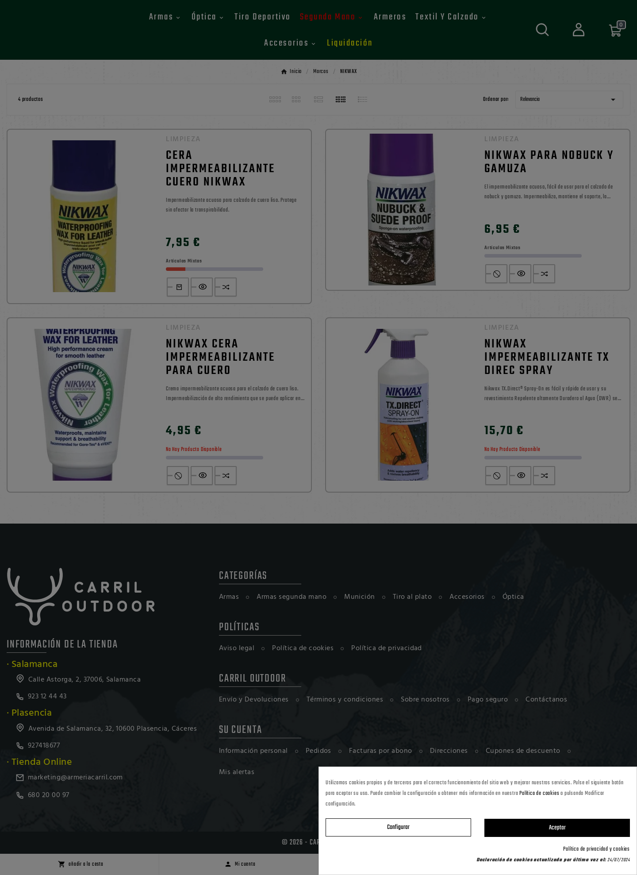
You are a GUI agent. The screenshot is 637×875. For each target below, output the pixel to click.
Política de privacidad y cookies (596, 849)
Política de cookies (539, 793)
